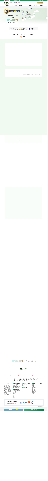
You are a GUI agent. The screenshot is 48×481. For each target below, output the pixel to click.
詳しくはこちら (14, 473)
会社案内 (34, 453)
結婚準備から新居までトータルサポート (7, 463)
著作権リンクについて (34, 461)
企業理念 (33, 456)
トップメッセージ (34, 457)
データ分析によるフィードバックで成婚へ (7, 459)
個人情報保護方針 (34, 462)
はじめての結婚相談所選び (14, 5)
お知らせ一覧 (33, 459)
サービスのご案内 (7, 5)
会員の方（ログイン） (41, 0)
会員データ (14, 466)
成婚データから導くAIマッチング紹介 (7, 457)
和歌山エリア (15, 450)
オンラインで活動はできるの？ (16, 457)
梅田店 (29, 449)
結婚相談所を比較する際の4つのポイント (17, 456)
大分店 (26, 450)
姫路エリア (34, 449)
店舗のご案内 (41, 5)
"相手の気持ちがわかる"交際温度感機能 (7, 461)
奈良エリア (36, 449)
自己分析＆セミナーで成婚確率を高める (7, 460)
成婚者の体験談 (35, 5)
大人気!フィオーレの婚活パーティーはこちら (15, 0)
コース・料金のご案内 (29, 5)
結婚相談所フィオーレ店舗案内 (7, 449)
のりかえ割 (14, 463)
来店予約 (41, 455)
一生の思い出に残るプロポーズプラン (7, 462)
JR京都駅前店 (24, 449)
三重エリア (15, 449)
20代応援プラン (14, 462)
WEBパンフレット (12, 23)
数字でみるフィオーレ (21, 5)
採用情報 (33, 463)
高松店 (22, 450)
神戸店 (31, 449)
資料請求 (41, 453)
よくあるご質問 (25, 457)
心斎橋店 (27, 449)
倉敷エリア (20, 450)
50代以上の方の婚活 (25, 459)
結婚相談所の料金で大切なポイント (16, 460)
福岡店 (24, 450)
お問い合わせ (41, 457)
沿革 (32, 458)
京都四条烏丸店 (20, 449)
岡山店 (17, 450)
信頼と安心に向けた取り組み (6, 464)
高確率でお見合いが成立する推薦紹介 (7, 458)
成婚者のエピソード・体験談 (26, 453)
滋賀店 (17, 449)
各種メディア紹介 (34, 460)
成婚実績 (14, 467)
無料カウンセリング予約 (13, 20)
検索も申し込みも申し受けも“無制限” (7, 456)
